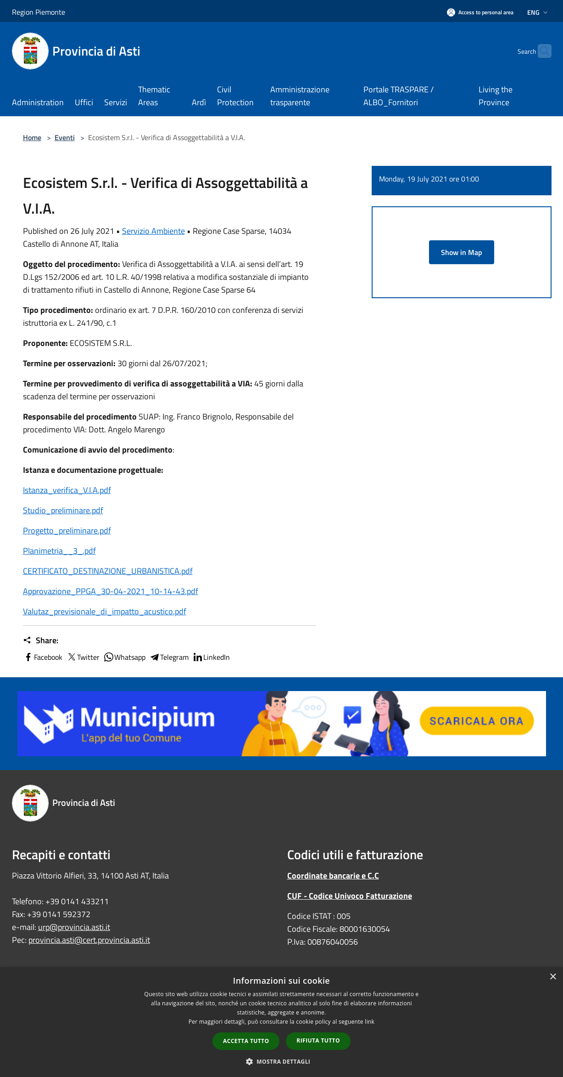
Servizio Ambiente (153, 231)
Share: (40, 640)
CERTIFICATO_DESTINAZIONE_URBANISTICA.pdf (108, 571)
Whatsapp (124, 657)
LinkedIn (211, 657)
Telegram (169, 657)
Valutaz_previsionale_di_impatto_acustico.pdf (104, 611)
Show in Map (461, 252)
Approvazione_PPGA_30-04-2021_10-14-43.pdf (110, 591)
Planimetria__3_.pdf (59, 550)
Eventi (65, 137)
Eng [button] (538, 12)
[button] (282, 1061)
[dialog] (281, 1022)
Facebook (42, 657)
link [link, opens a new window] (369, 1022)
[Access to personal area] (480, 12)
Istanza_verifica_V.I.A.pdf (67, 490)
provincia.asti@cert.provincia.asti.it (89, 940)
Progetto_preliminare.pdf (67, 530)
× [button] (552, 977)
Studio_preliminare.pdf (63, 510)
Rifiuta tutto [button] (318, 1040)
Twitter (83, 657)
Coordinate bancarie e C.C (333, 875)
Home (32, 137)
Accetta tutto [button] (246, 1041)
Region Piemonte (38, 11)
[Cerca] (541, 51)
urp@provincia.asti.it (74, 927)
